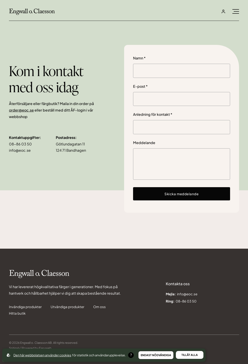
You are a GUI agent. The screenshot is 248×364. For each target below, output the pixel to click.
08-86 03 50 (20, 144)
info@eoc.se (20, 150)
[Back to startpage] (32, 11)
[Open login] (223, 11)
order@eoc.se (21, 110)
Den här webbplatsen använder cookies (42, 355)
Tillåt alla (189, 355)
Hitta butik (17, 313)
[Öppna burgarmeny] (235, 11)
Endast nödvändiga (156, 355)
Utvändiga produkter (67, 307)
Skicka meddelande (181, 194)
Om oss (99, 307)
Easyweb (45, 348)
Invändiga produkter (25, 307)
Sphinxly (14, 348)
